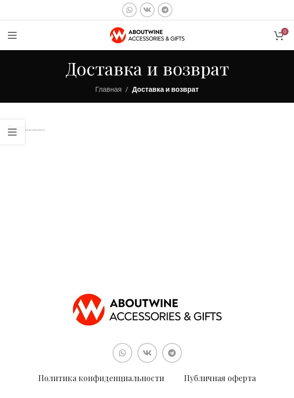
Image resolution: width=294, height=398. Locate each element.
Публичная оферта (220, 378)
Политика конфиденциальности (101, 378)
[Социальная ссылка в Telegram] (165, 9)
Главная (108, 89)
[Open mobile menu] (12, 35)
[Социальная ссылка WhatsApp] (129, 9)
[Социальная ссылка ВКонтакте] (147, 9)
